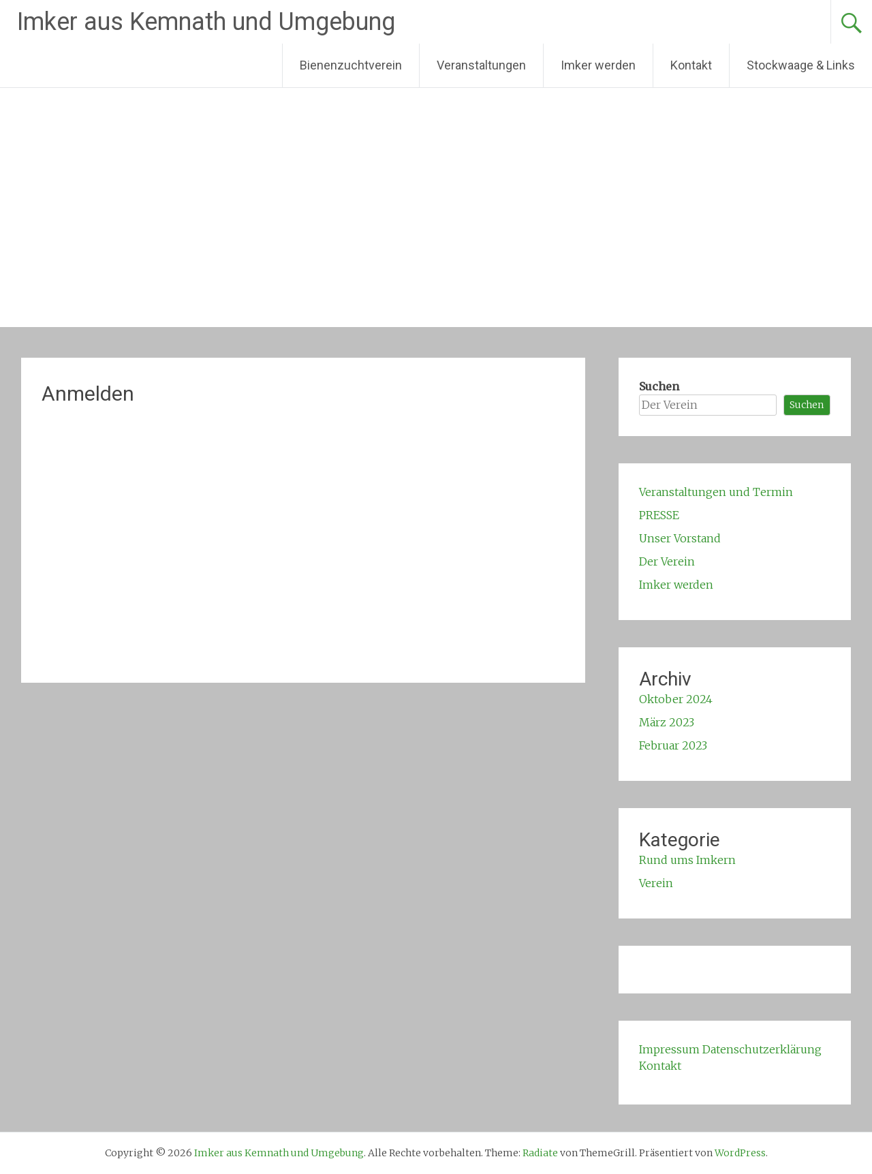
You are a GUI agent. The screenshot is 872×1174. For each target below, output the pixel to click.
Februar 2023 (673, 745)
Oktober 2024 (676, 699)
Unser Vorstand (680, 538)
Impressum (669, 1049)
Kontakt (691, 65)
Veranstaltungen (481, 65)
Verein (656, 883)
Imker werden (598, 65)
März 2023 (666, 722)
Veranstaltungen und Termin (716, 492)
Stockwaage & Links (801, 65)
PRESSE (659, 515)
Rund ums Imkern (687, 860)
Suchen (659, 386)
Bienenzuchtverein (351, 65)
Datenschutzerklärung (762, 1049)
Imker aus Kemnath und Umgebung (206, 21)
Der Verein (667, 561)
